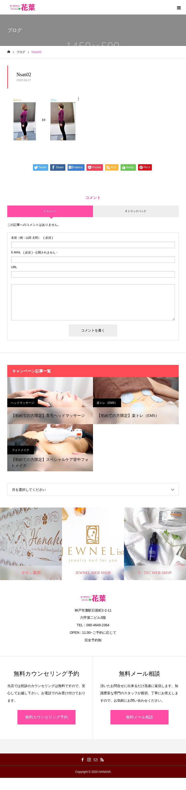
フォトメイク (20, 450)
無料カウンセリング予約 (46, 717)
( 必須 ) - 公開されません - (34, 252)
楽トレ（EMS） (107, 403)
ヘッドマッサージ (22, 403)
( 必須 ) (32, 237)
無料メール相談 (139, 717)
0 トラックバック (135, 211)
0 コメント (50, 211)
